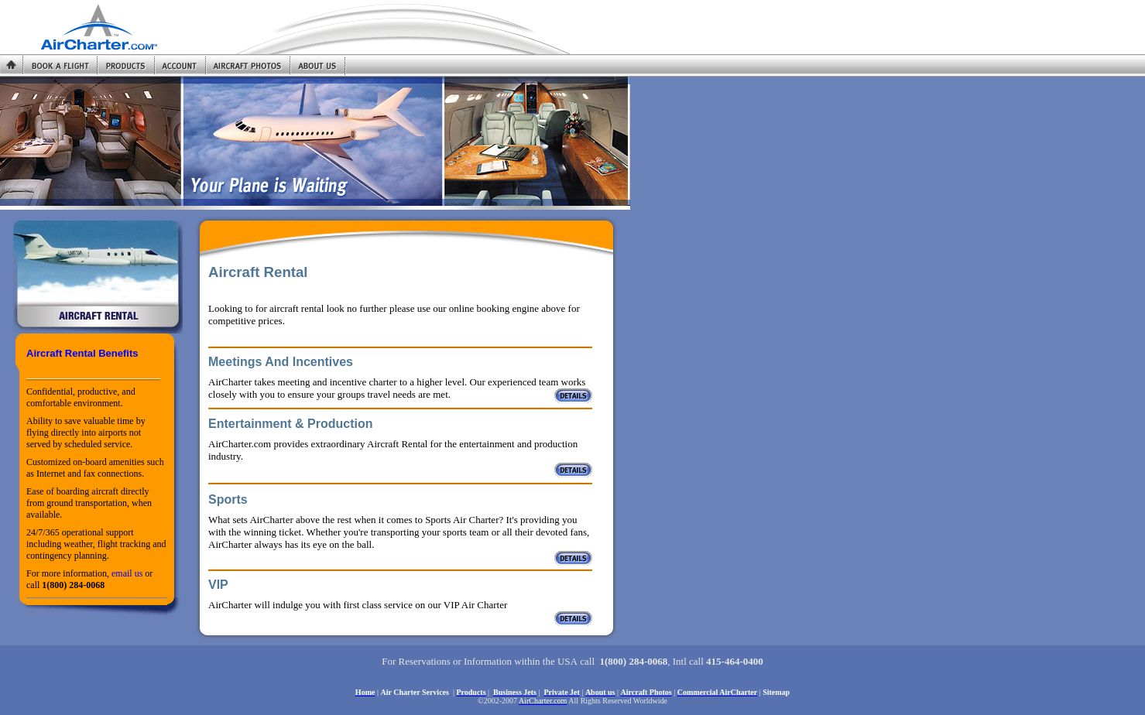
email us (126, 573)
